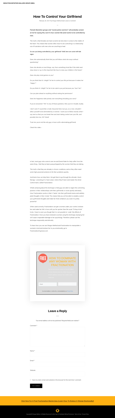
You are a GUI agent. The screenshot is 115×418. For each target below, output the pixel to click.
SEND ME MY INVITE (67, 284)
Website (32, 370)
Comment (33, 325)
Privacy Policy (85, 414)
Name (32, 351)
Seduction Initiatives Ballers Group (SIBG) (19, 3)
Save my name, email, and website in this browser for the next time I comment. (56, 380)
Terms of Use (78, 414)
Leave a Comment (70, 21)
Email (32, 360)
